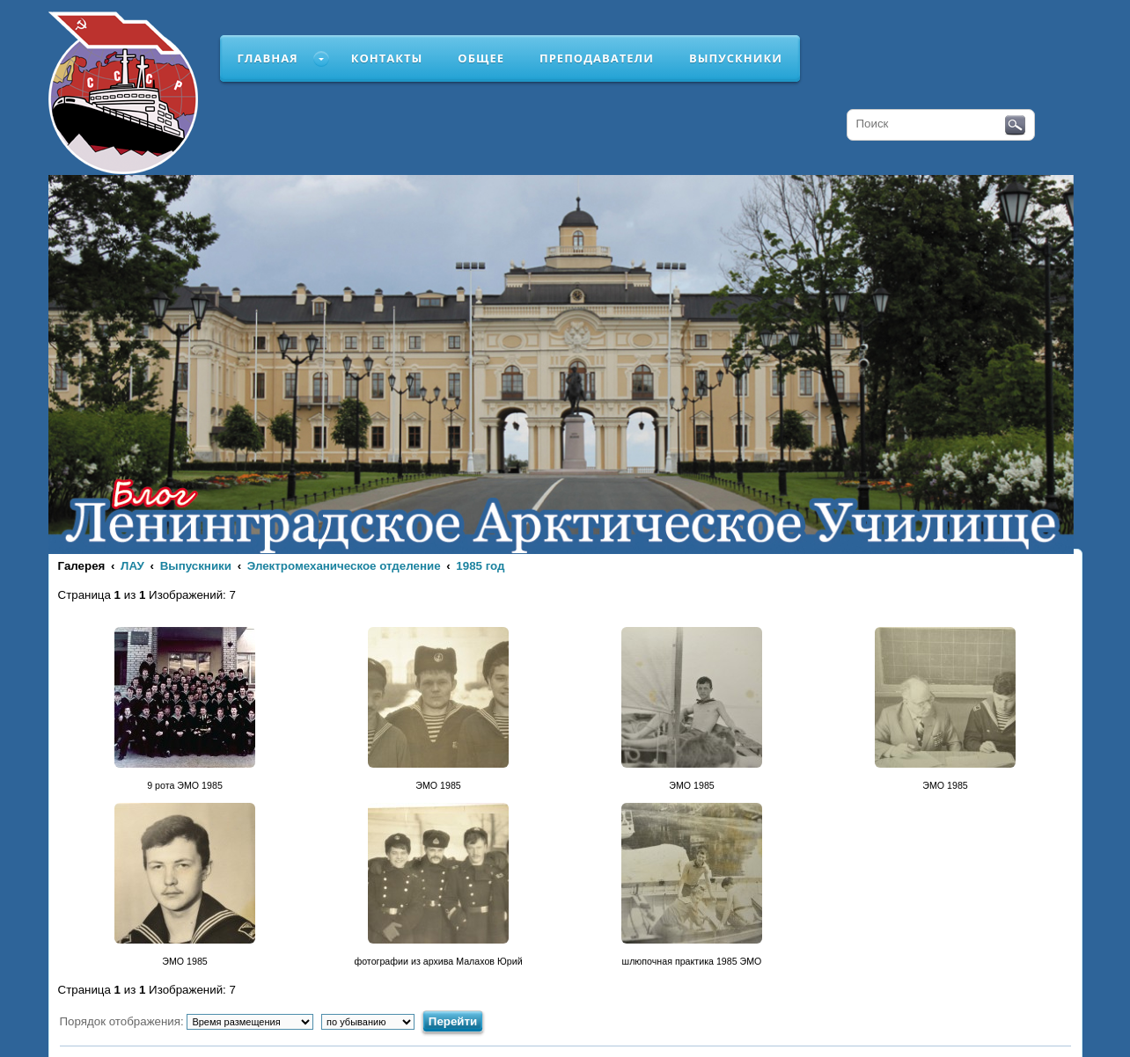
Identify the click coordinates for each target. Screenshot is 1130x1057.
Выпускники (735, 58)
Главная (268, 58)
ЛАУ (132, 565)
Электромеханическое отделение (344, 565)
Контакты (387, 58)
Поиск (1015, 125)
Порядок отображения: (187, 1021)
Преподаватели (596, 58)
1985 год (480, 565)
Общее (481, 58)
